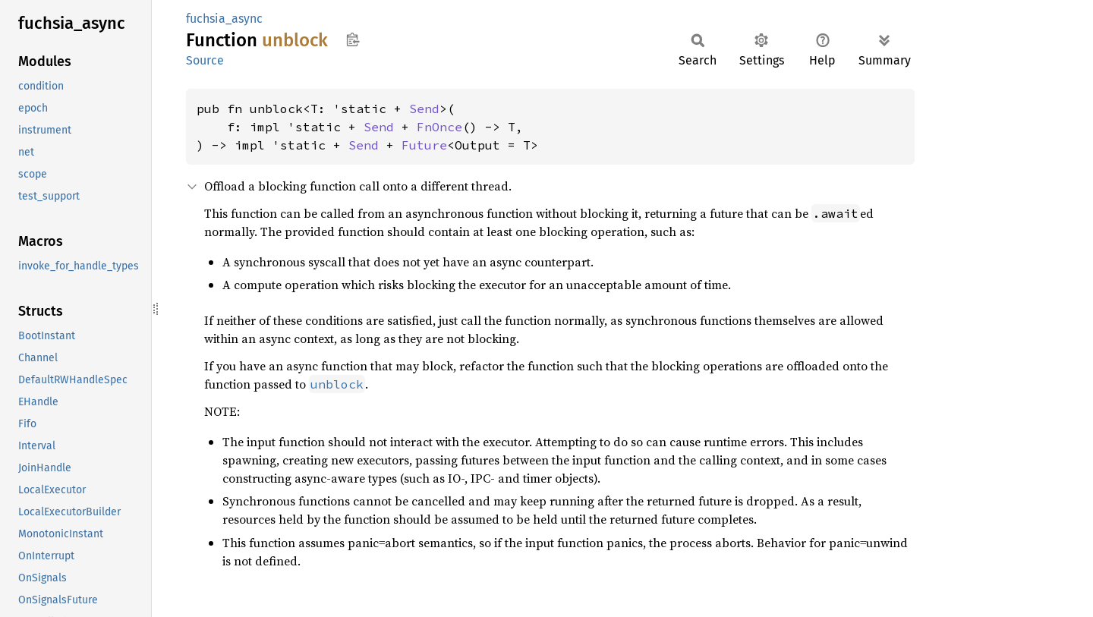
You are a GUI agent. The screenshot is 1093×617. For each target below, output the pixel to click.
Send (424, 108)
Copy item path (352, 39)
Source (205, 60)
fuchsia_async (224, 18)
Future (424, 145)
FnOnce (439, 126)
